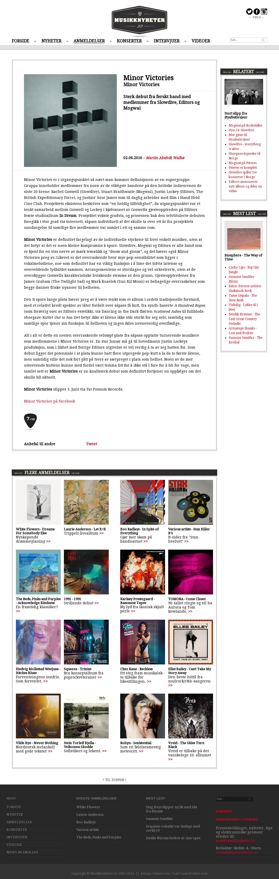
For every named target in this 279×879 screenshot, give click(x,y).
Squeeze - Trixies (77, 669)
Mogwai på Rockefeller (246, 125)
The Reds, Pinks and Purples (98, 837)
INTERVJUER (166, 41)
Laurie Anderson (90, 815)
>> (48, 541)
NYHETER (51, 41)
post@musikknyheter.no (235, 841)
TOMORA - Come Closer (187, 599)
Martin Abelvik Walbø (165, 158)
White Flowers (88, 807)
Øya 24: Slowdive (241, 130)
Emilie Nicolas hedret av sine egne (173, 838)
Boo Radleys (86, 822)
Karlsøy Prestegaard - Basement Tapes (137, 601)
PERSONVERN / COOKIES (237, 819)
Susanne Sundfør (159, 819)
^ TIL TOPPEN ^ (114, 780)
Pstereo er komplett (243, 167)
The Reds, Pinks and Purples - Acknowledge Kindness (38, 601)
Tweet (91, 444)
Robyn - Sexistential (135, 743)
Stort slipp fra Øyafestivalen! (236, 115)
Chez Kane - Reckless (136, 669)
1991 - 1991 (72, 599)
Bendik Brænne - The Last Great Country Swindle (244, 318)
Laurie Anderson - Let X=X (85, 529)
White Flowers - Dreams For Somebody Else (35, 531)
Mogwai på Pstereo (243, 163)
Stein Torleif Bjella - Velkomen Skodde (80, 745)
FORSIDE (20, 41)
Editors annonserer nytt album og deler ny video (245, 186)
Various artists (87, 830)
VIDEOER (201, 41)
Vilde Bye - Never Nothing (37, 743)
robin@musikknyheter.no (237, 852)
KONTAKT (224, 811)
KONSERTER (129, 41)
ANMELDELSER (89, 41)
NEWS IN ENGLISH (22, 852)
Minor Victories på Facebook (49, 401)
